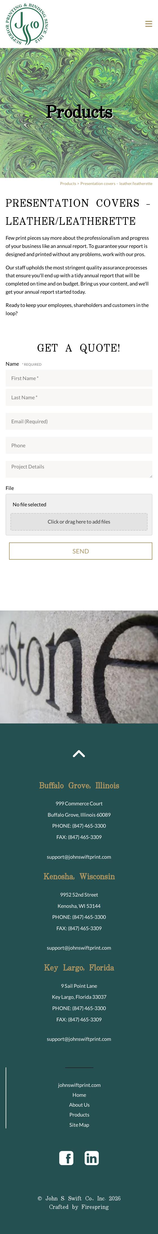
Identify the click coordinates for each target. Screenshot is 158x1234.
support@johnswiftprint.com (79, 857)
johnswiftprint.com (79, 1085)
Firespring (95, 1207)
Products (68, 183)
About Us (79, 1105)
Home (79, 1095)
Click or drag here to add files (79, 521)
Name (13, 364)
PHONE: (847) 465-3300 (79, 826)
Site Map (79, 1125)
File (10, 488)
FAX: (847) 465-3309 (79, 837)
